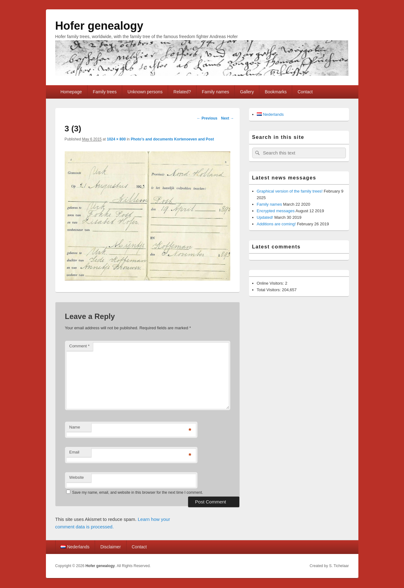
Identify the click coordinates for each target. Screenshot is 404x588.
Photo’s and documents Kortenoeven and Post (172, 139)
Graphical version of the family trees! (290, 191)
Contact (304, 91)
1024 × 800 (116, 139)
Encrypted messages (276, 210)
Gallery (247, 91)
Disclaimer (110, 546)
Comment (79, 346)
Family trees (105, 91)
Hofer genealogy (99, 25)
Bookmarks (276, 91)
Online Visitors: (271, 283)
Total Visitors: (269, 289)
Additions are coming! (276, 224)
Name (74, 427)
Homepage (71, 91)
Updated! (265, 217)
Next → (227, 118)
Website (76, 477)
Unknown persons (144, 91)
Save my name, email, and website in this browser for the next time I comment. (137, 492)
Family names (215, 91)
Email (74, 452)
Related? (182, 91)
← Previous (207, 118)
